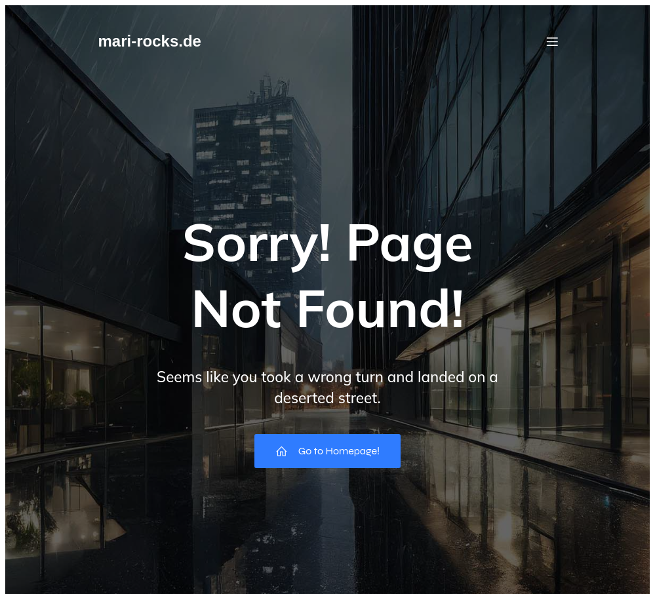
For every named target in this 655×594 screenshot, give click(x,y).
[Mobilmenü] (553, 41)
